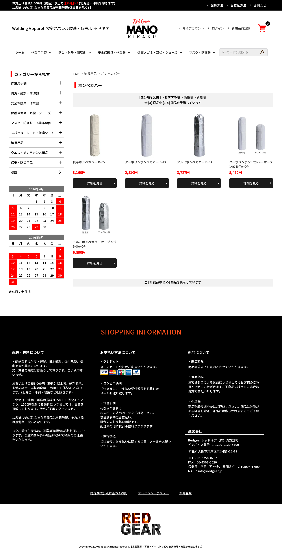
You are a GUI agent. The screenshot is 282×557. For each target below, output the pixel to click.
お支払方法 (238, 5)
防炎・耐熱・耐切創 (72, 52)
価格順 (188, 97)
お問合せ (260, 5)
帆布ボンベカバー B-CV (89, 162)
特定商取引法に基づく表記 (108, 493)
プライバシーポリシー (153, 493)
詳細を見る (94, 183)
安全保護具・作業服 (112, 52)
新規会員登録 (241, 28)
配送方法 (217, 5)
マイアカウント (193, 28)
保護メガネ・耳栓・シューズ (157, 52)
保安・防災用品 (37, 163)
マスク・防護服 (200, 52)
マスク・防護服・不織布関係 (37, 124)
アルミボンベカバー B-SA (195, 162)
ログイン (218, 28)
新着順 (201, 97)
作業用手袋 (39, 52)
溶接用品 (90, 73)
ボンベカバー (110, 73)
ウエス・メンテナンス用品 (37, 154)
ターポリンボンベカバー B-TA (146, 162)
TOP (76, 73)
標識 (14, 172)
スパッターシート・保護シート (37, 134)
